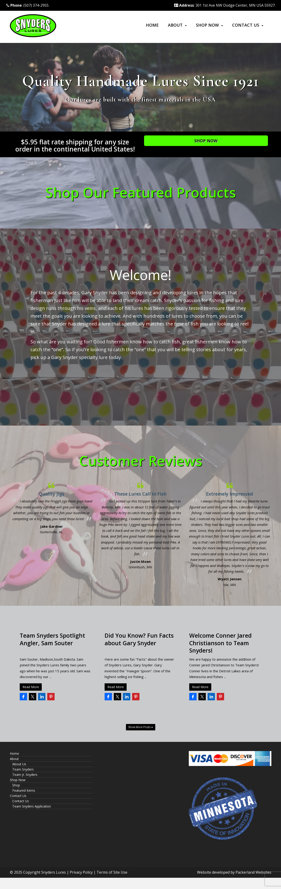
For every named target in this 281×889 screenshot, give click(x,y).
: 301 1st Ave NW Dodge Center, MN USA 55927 (224, 5)
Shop (16, 785)
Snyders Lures (53, 872)
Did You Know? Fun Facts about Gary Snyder (139, 639)
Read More (30, 687)
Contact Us (245, 25)
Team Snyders (23, 769)
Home (152, 25)
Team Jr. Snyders (24, 774)
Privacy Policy (81, 872)
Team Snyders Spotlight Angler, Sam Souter (52, 639)
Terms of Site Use (112, 872)
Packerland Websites (253, 872)
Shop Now (207, 25)
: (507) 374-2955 (27, 5)
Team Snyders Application (31, 806)
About (175, 25)
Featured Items (23, 790)
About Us (19, 764)
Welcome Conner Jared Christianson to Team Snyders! (220, 642)
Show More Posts (140, 727)
